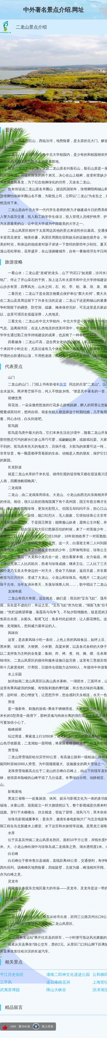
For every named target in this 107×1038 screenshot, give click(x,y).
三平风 (6, 982)
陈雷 (63, 384)
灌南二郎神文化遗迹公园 (68, 974)
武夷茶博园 (10, 990)
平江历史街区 (12, 974)
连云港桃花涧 (58, 982)
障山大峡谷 (56, 990)
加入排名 (48, 1026)
